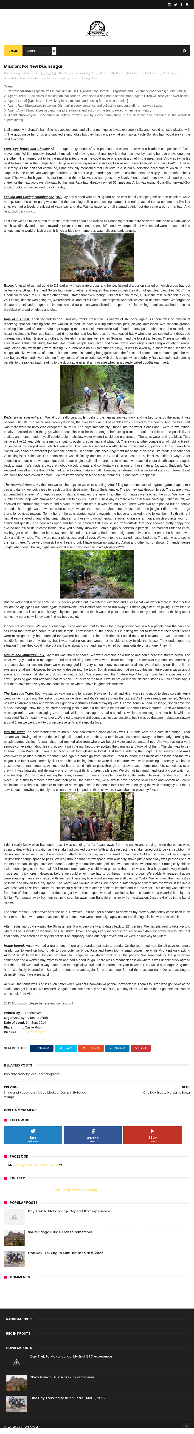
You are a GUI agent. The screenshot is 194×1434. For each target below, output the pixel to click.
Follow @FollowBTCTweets (76, 1196)
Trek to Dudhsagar (33, 84)
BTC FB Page (35, 1038)
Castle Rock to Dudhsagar (124, 79)
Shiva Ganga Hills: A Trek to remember (60, 1238)
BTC (102, 79)
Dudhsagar (153, 79)
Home (13, 55)
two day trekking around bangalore (72, 84)
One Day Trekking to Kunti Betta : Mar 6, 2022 (65, 1259)
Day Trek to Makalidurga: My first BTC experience (69, 1217)
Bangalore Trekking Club (80, 79)
